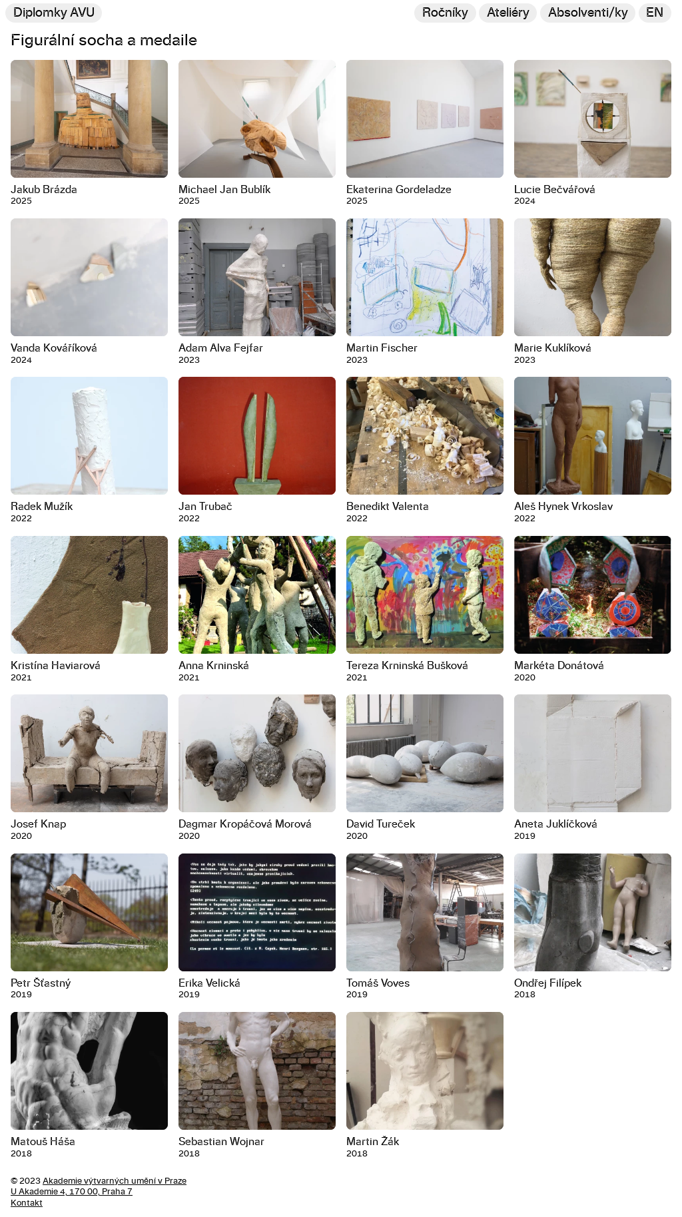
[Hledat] (587, 13)
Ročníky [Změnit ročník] (445, 13)
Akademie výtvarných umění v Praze (114, 1181)
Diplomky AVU (54, 13)
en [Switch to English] (654, 13)
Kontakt (27, 1203)
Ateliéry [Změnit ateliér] (508, 13)
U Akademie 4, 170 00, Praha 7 (72, 1192)
